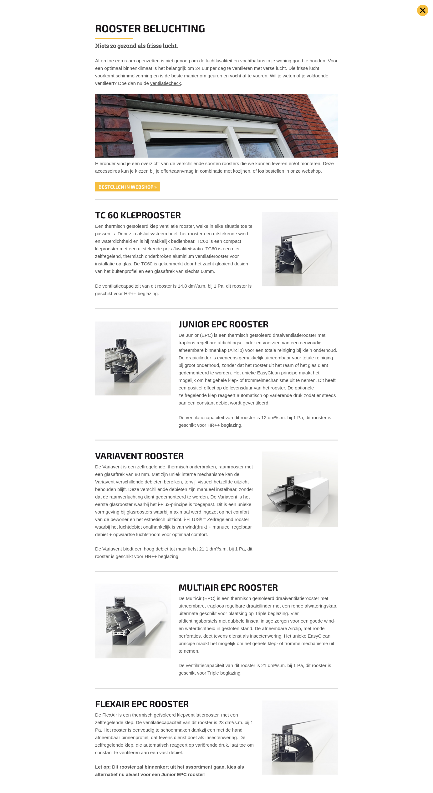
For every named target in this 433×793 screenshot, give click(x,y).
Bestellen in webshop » (128, 187)
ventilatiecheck (165, 83)
